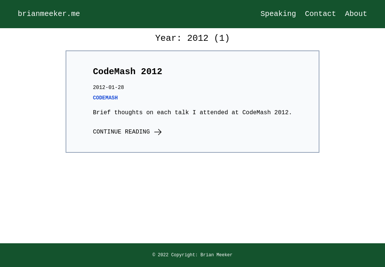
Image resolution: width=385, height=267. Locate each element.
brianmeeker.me (49, 14)
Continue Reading (127, 132)
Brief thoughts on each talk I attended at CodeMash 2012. (192, 113)
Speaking (278, 14)
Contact (320, 14)
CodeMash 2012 (127, 72)
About (356, 14)
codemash (105, 98)
